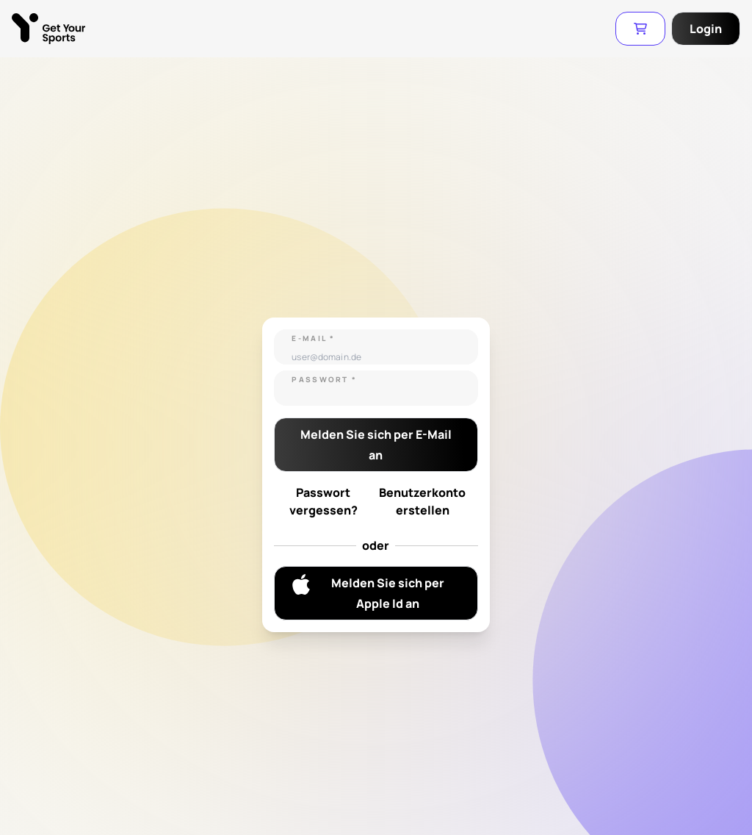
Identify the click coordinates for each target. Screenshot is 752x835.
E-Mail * (313, 338)
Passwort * (324, 379)
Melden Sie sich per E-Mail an (376, 444)
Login (706, 29)
